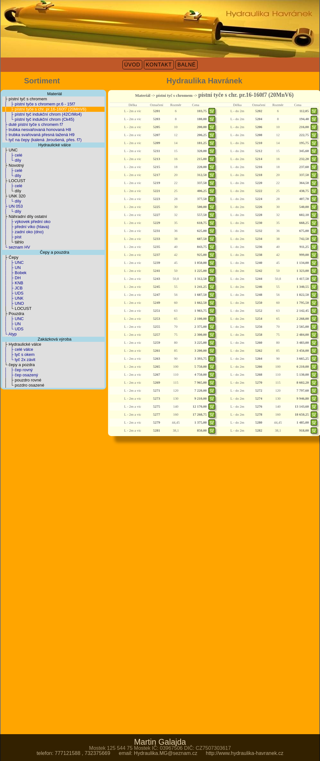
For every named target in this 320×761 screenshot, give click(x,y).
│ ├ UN (11, 267)
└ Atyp (9, 334)
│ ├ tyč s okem (18, 354)
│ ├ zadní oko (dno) (22, 231)
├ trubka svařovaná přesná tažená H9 (38, 134)
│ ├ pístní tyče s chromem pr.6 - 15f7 (38, 104)
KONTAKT (159, 64)
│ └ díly (11, 160)
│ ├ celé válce (17, 349)
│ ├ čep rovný (17, 369)
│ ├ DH (11, 277)
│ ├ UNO (13, 303)
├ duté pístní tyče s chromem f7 (32, 124)
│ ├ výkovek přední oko (26, 221)
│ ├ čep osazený (20, 375)
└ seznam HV (16, 247)
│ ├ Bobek (14, 272)
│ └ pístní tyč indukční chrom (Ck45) (38, 119)
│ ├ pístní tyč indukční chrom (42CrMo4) (42, 114)
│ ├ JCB (12, 288)
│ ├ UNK (12, 298)
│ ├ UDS (12, 293)
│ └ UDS (12, 329)
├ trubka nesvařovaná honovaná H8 (36, 129)
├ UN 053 (12, 206)
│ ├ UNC (13, 262)
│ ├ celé (12, 155)
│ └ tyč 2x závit (18, 359)
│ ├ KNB (12, 283)
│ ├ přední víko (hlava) (25, 226)
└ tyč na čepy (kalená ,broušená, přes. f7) (42, 139)
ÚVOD (132, 64)
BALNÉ (186, 64)
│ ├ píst (11, 236)
